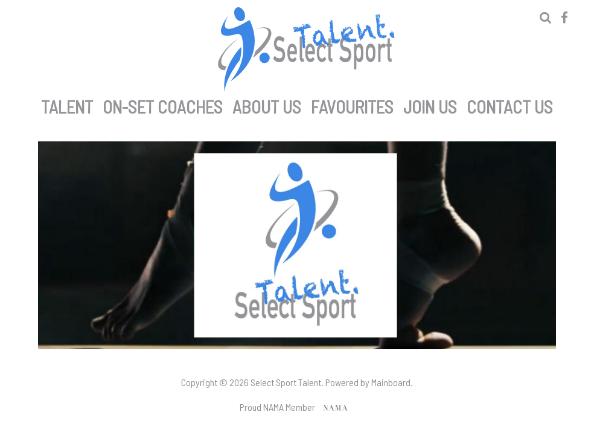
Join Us (430, 104)
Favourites (352, 104)
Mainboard (390, 382)
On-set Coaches (163, 104)
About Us (266, 104)
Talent (67, 104)
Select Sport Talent (306, 49)
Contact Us (510, 104)
